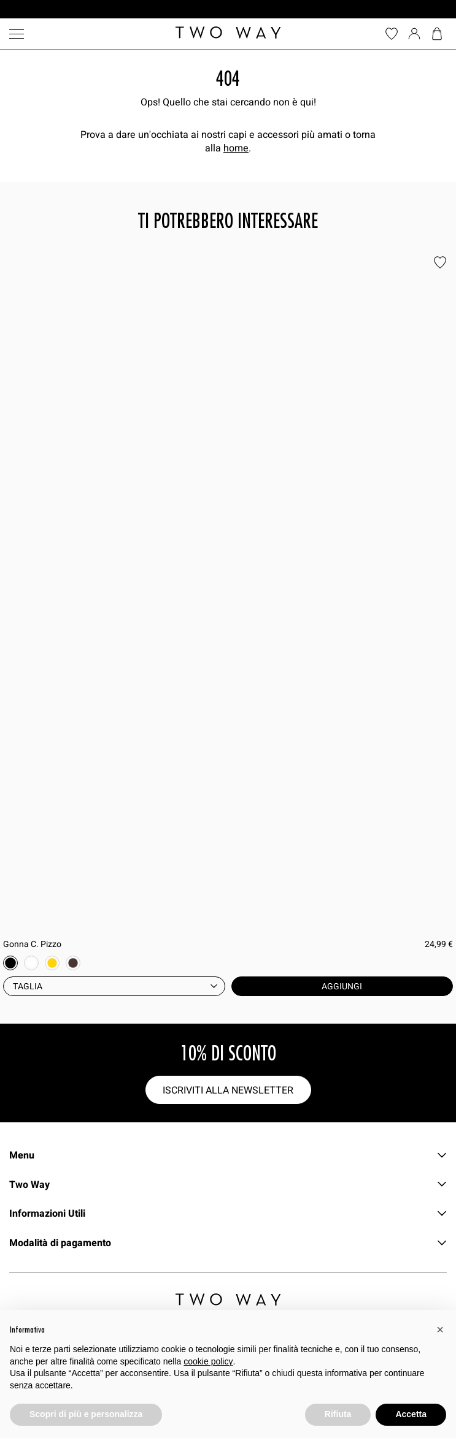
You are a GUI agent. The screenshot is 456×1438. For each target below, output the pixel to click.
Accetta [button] (411, 1414)
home (236, 147)
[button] (440, 1329)
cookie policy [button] (208, 1361)
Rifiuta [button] (338, 1414)
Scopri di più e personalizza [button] (85, 1414)
